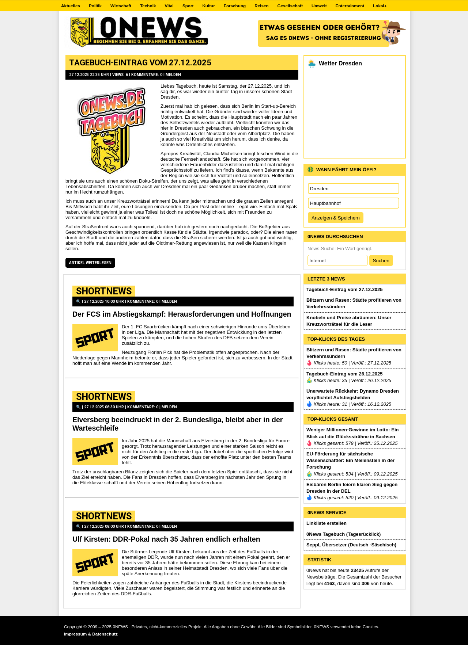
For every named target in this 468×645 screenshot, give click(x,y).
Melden (173, 74)
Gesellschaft (290, 5)
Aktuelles (70, 5)
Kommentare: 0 (146, 74)
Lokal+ (379, 5)
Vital (169, 5)
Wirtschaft (120, 5)
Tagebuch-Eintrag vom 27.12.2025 (140, 62)
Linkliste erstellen (326, 523)
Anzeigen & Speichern (336, 218)
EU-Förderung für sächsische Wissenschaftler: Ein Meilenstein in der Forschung (350, 460)
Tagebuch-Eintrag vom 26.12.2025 (344, 374)
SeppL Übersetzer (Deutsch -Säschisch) (351, 544)
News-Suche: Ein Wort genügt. (340, 248)
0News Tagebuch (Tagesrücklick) (343, 534)
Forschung (235, 5)
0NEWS (120, 626)
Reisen (261, 5)
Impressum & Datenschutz (91, 633)
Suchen (381, 260)
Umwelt (319, 5)
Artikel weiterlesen (90, 262)
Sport (188, 5)
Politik (95, 5)
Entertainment (350, 5)
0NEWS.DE (137, 32)
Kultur (208, 5)
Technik (148, 5)
